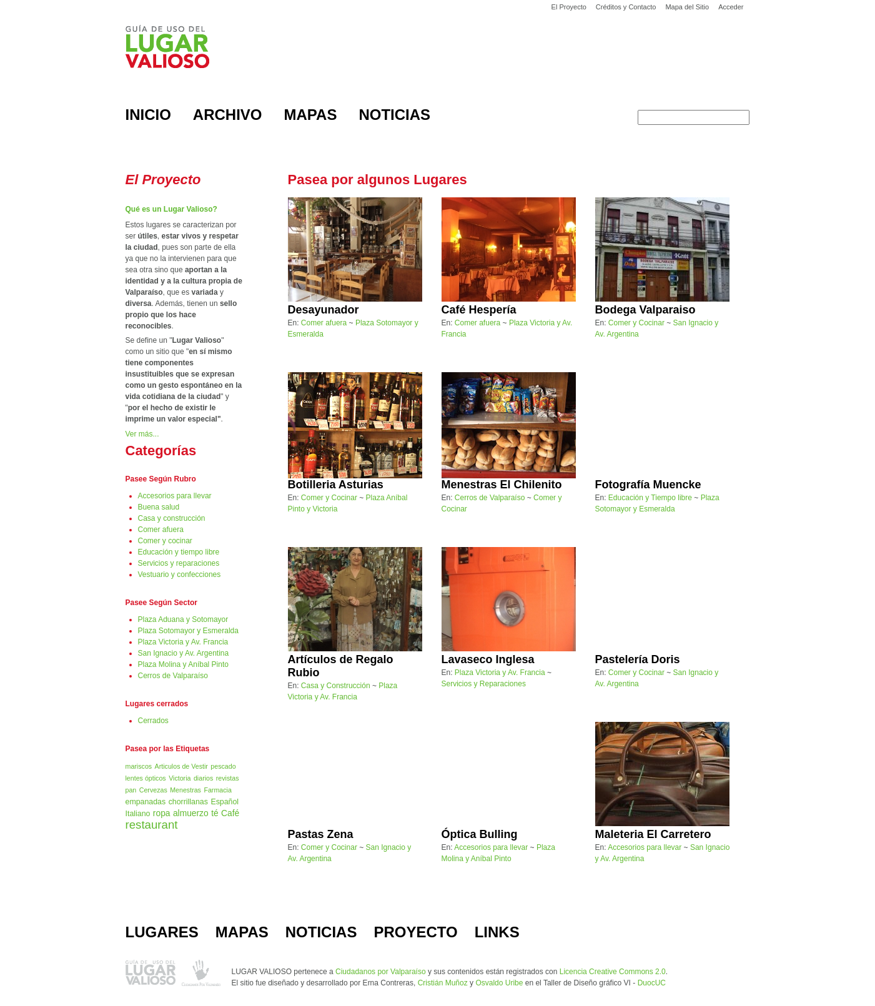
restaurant (152, 824)
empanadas (146, 801)
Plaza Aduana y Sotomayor (183, 619)
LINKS (497, 932)
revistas (227, 778)
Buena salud (159, 507)
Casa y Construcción (335, 685)
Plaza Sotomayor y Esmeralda (188, 630)
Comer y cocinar (165, 540)
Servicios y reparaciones (179, 563)
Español (224, 801)
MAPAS (242, 932)
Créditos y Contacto (626, 7)
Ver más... (142, 434)
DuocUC (652, 983)
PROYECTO (415, 932)
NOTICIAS (321, 932)
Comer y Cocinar (636, 322)
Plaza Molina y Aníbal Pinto (183, 664)
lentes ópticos (146, 778)
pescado (222, 766)
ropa (162, 813)
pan (131, 790)
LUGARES (162, 932)
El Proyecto (568, 7)
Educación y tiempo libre (179, 552)
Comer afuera (161, 529)
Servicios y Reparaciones (484, 683)
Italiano (138, 813)
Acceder (730, 7)
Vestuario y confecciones (179, 574)
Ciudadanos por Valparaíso (380, 971)
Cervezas (153, 790)
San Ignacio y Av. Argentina (183, 653)
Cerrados (153, 720)
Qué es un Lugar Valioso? (171, 209)
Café (230, 813)
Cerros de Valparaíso (173, 675)
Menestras (185, 790)
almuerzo (191, 813)
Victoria (179, 778)
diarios (203, 778)
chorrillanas (188, 801)
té (215, 813)
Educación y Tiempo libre (650, 497)
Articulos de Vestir (181, 766)
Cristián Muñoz (443, 983)
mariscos (139, 766)
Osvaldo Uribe (499, 983)
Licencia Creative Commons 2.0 (613, 971)
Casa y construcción (171, 518)
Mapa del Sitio (687, 7)
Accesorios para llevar (175, 495)
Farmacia (217, 790)
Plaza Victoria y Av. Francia (183, 642)
